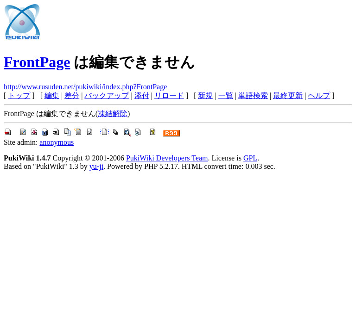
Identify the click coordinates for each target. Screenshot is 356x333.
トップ (19, 95)
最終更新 (288, 95)
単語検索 (253, 95)
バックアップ (106, 95)
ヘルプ (319, 95)
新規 (205, 95)
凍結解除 (112, 113)
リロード (169, 95)
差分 (71, 95)
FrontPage (37, 62)
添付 (141, 95)
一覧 (225, 95)
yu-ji (96, 166)
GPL (250, 158)
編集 (51, 95)
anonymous (56, 142)
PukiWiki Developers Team (167, 158)
